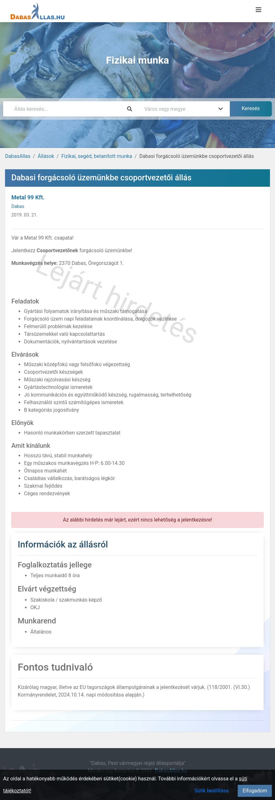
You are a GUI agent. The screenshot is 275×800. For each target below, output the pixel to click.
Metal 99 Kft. (28, 197)
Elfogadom (254, 791)
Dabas (17, 206)
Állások (46, 156)
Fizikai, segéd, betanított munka (96, 156)
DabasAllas (17, 156)
